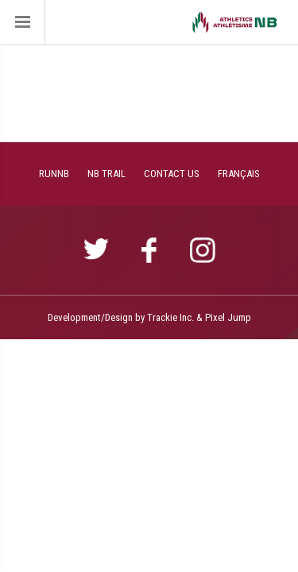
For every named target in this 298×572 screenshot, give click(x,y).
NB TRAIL (106, 174)
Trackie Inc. (170, 317)
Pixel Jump (228, 317)
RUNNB (54, 174)
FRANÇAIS (239, 174)
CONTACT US (171, 174)
